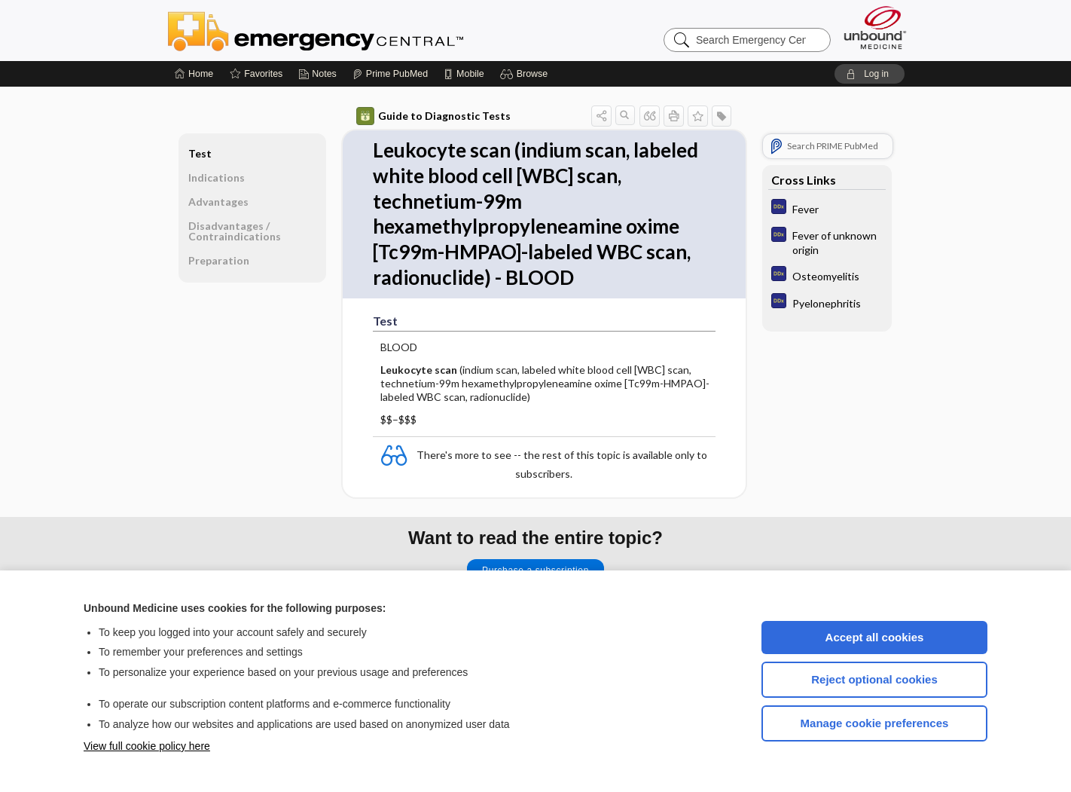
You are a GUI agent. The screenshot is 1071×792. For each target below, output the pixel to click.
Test (200, 153)
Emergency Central (354, 30)
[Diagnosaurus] (827, 208)
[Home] (194, 74)
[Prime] (390, 74)
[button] (526, 74)
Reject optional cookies (874, 679)
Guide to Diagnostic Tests (433, 116)
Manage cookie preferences (875, 723)
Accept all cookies (874, 637)
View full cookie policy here (147, 746)
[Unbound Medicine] (875, 27)
